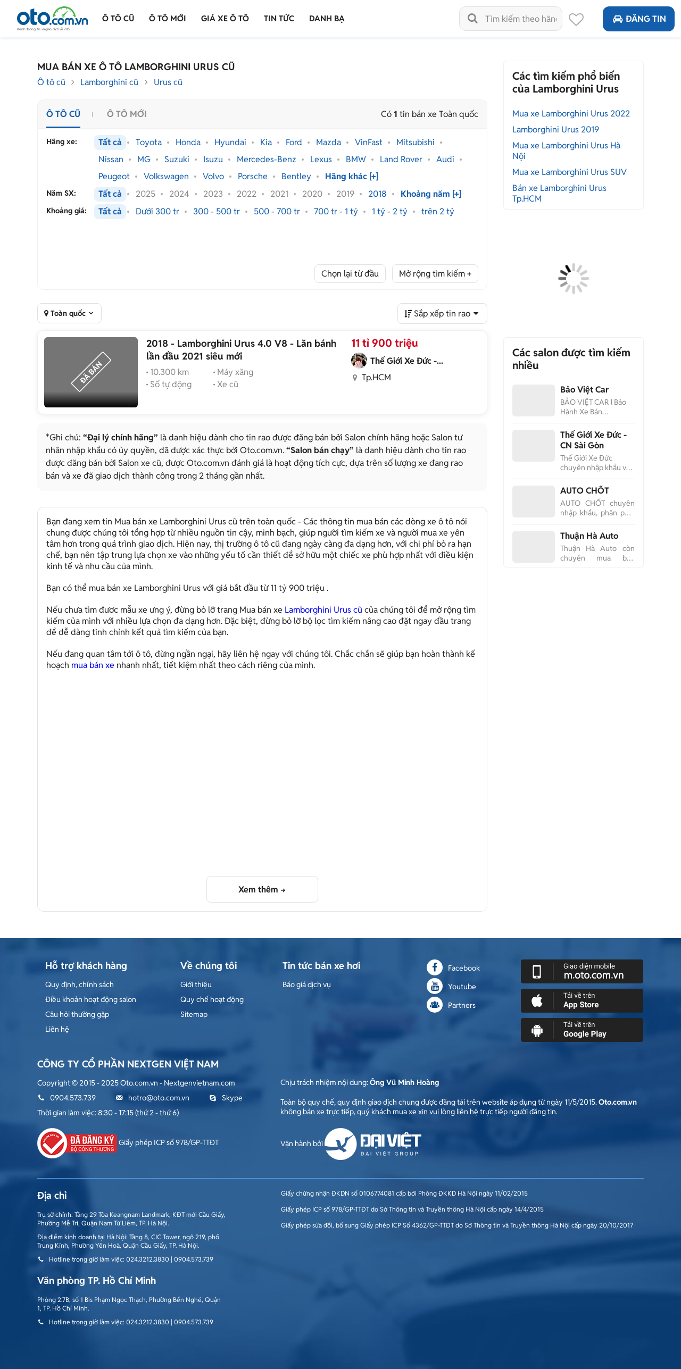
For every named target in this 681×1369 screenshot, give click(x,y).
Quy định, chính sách (79, 984)
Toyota (149, 142)
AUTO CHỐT (584, 490)
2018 (377, 194)
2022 (246, 194)
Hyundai (230, 142)
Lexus (321, 159)
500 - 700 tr (277, 211)
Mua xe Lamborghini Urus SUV (569, 172)
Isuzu (213, 159)
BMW (356, 159)
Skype (226, 1098)
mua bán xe (92, 665)
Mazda (328, 142)
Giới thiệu (196, 984)
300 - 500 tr (216, 211)
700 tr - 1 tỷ (336, 211)
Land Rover (401, 159)
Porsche (253, 176)
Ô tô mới (127, 114)
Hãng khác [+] (351, 176)
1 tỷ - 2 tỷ (390, 211)
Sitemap (193, 1014)
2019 (345, 194)
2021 (279, 194)
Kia (266, 142)
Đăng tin (638, 18)
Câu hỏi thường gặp (77, 1014)
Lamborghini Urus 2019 (555, 129)
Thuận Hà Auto (589, 535)
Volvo (213, 176)
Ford (294, 142)
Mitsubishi (415, 142)
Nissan (110, 159)
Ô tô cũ (51, 82)
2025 (145, 194)
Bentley (296, 176)
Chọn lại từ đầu (350, 273)
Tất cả (110, 142)
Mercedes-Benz (266, 159)
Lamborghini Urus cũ (323, 609)
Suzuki (176, 159)
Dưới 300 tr (157, 211)
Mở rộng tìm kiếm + (435, 273)
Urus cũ (168, 82)
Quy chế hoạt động (212, 999)
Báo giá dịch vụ (307, 984)
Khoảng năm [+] (431, 194)
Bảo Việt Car (584, 389)
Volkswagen (166, 176)
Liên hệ (57, 1029)
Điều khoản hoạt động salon (90, 999)
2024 (179, 194)
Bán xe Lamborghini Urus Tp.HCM (559, 193)
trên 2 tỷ (437, 211)
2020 (312, 194)
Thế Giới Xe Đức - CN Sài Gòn (593, 440)
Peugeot (114, 176)
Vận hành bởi (350, 1143)
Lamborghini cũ (109, 82)
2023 (213, 194)
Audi (445, 159)
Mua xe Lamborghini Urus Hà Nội (566, 151)
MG (144, 159)
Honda (188, 142)
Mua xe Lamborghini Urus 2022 (571, 113)
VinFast (369, 142)
